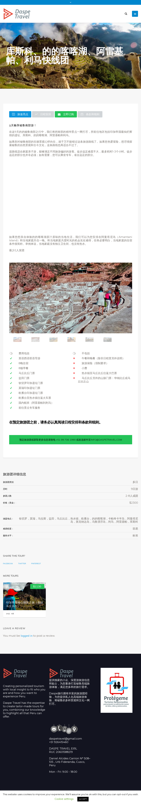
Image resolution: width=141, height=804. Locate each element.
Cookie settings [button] (64, 799)
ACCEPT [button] (83, 799)
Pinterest (36, 563)
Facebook (8, 563)
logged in (26, 635)
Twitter (22, 563)
